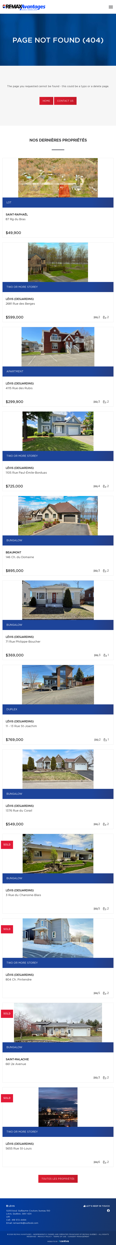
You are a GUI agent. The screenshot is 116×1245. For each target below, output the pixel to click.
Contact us (65, 101)
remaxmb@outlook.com (25, 1223)
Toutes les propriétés (58, 1179)
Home (46, 101)
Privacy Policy (45, 1236)
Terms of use (59, 1236)
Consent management (78, 1236)
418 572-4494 (19, 1220)
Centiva (64, 1241)
